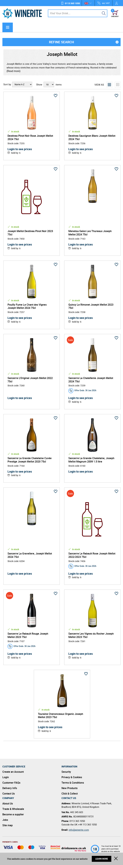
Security (66, 772)
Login (5, 777)
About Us (7, 803)
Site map (7, 825)
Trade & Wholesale (13, 809)
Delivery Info (9, 788)
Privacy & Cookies (72, 777)
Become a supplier (13, 814)
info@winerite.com (79, 829)
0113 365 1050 (72, 3)
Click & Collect (70, 793)
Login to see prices (20, 149)
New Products (70, 788)
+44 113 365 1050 (87, 824)
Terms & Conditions (73, 782)
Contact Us (8, 793)
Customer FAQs (11, 782)
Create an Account (13, 772)
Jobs (5, 820)
